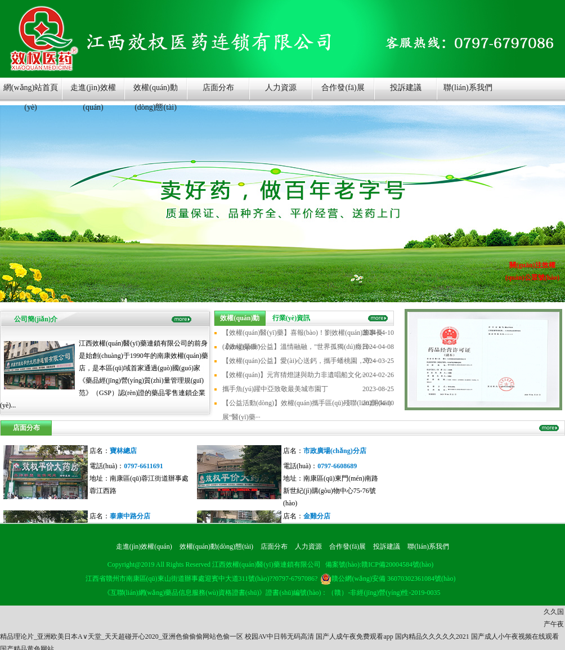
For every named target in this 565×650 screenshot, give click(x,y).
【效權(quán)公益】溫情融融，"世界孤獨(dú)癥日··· (298, 347)
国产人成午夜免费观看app (354, 636)
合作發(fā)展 (342, 87)
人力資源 (281, 87)
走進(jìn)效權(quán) (92, 92)
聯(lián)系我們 (467, 87)
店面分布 (218, 87)
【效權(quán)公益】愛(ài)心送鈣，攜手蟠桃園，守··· (299, 361)
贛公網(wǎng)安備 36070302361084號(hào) (387, 578)
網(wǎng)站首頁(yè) (30, 92)
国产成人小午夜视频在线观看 (515, 636)
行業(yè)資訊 (291, 318)
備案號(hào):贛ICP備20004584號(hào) (379, 564)
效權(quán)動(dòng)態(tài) (155, 92)
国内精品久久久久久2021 (432, 636)
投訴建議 (405, 87)
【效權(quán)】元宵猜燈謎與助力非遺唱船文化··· (294, 375)
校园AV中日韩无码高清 (280, 636)
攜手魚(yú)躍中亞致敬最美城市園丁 (275, 389)
